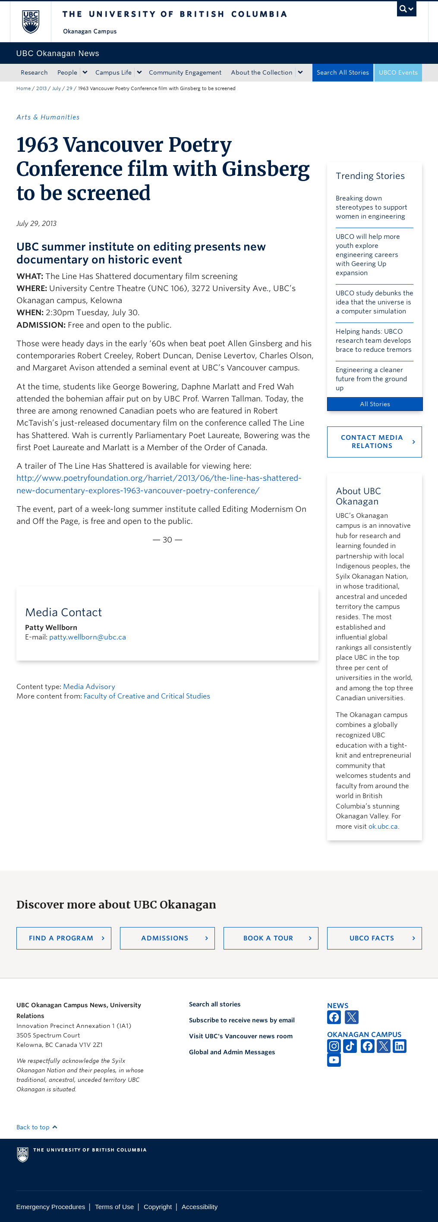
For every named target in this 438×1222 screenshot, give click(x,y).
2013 (41, 88)
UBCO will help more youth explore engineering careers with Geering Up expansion (368, 255)
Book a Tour (268, 938)
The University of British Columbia (36, 21)
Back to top (37, 1127)
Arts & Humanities (48, 117)
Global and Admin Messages (232, 1052)
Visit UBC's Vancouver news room (241, 1036)
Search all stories (215, 1004)
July (56, 88)
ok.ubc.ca (383, 826)
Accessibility (199, 1206)
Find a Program (61, 938)
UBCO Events (398, 72)
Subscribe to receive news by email (242, 1020)
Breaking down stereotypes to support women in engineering (371, 207)
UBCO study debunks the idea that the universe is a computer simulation (374, 302)
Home (23, 88)
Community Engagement (185, 72)
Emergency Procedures (50, 1206)
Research (34, 72)
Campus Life (113, 72)
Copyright (158, 1206)
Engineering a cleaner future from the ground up (371, 379)
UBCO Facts (372, 938)
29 (69, 88)
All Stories (375, 404)
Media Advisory (89, 687)
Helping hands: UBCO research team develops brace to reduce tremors (374, 341)
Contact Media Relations (372, 442)
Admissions (165, 938)
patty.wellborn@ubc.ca (87, 637)
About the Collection (262, 72)
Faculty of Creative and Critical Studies (147, 696)
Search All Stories (343, 72)
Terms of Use (114, 1206)
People (67, 72)
